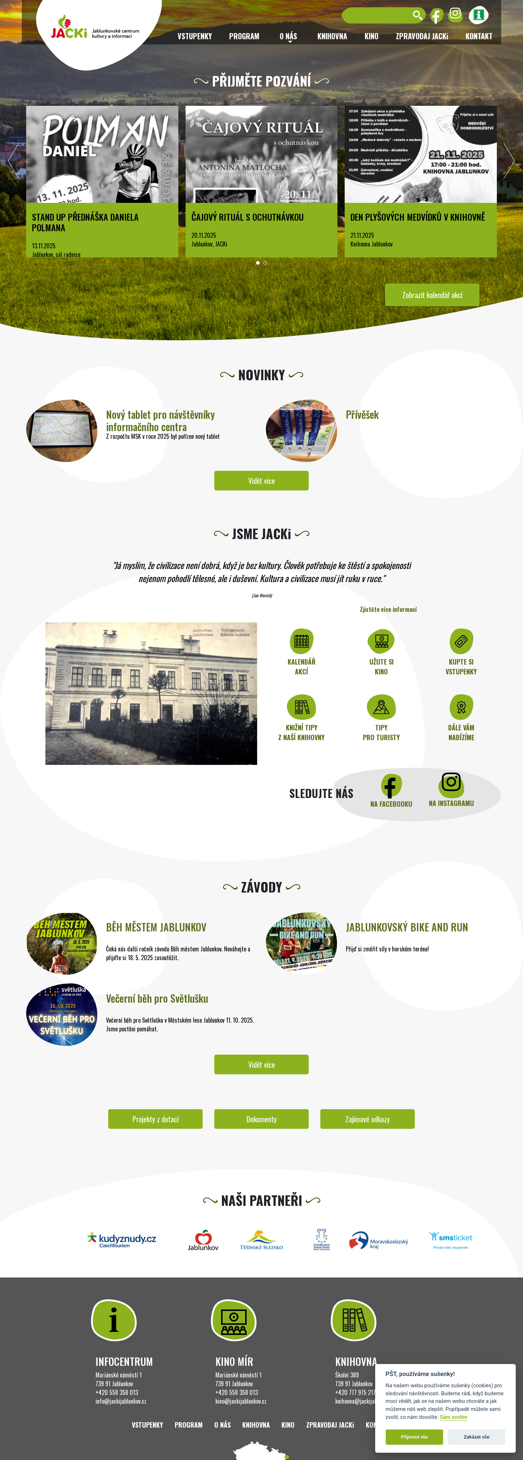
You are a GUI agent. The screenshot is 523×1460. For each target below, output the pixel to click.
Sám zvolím (453, 1417)
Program (244, 36)
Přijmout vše (414, 1437)
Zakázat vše (477, 1437)
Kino (371, 36)
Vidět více (261, 480)
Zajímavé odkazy (367, 1119)
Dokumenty (262, 1119)
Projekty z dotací (156, 1119)
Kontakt (479, 36)
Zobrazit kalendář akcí (432, 294)
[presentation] (14, 163)
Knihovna (332, 36)
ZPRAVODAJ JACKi (422, 36)
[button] (258, 263)
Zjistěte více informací (388, 609)
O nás (222, 1424)
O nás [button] (288, 36)
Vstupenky (195, 36)
